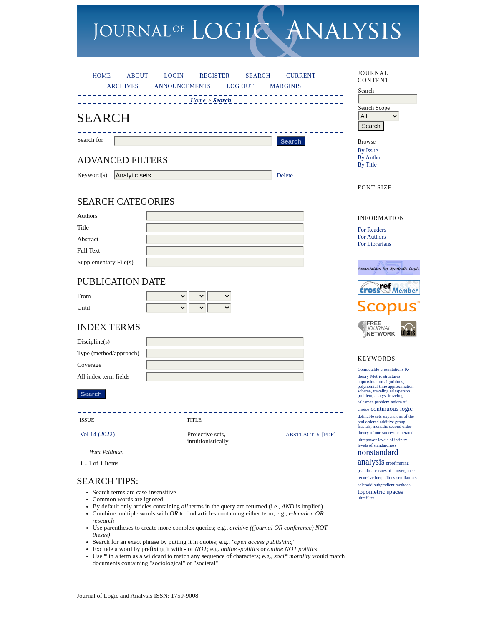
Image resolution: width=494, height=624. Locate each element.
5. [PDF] (326, 434)
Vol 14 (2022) (97, 434)
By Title (367, 164)
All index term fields (103, 376)
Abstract (87, 239)
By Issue (368, 150)
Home (102, 75)
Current (300, 75)
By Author (370, 157)
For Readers (372, 229)
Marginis (285, 86)
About (138, 75)
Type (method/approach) (108, 353)
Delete (285, 175)
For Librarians (374, 243)
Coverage (89, 364)
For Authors (372, 236)
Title (83, 227)
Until (83, 307)
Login (174, 75)
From (84, 296)
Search (258, 75)
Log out (240, 86)
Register (214, 75)
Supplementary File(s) (105, 262)
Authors (87, 215)
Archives (123, 86)
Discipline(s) (93, 341)
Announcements (182, 86)
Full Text (88, 250)
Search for (90, 139)
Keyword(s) (92, 175)
